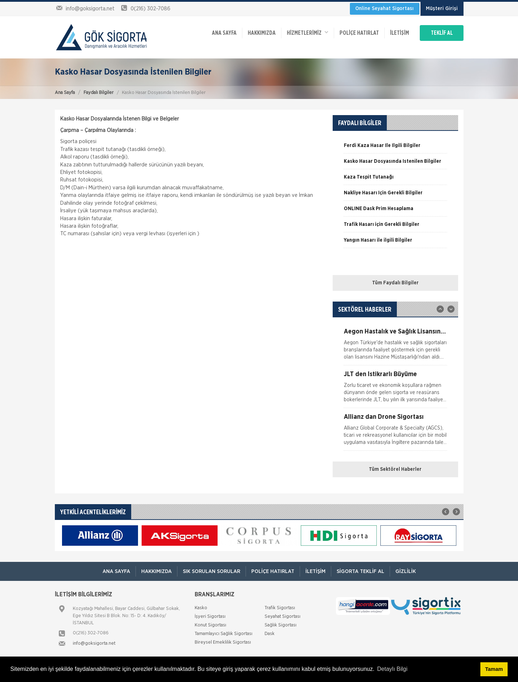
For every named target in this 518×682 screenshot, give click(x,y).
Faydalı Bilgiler (99, 92)
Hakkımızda (262, 33)
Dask (270, 633)
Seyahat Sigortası (282, 616)
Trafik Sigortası (280, 608)
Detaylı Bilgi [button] (392, 669)
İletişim (399, 33)
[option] (395, 148)
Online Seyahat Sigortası (384, 8)
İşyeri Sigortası (210, 616)
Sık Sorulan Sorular (211, 571)
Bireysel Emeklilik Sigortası (223, 642)
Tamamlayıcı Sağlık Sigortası (223, 633)
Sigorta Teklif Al (360, 571)
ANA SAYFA (224, 33)
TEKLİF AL (442, 33)
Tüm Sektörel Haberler (395, 469)
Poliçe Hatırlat (359, 33)
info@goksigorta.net (94, 643)
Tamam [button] (494, 669)
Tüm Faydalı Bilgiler (395, 282)
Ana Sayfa (65, 92)
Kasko (201, 608)
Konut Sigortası (210, 625)
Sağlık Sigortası (280, 625)
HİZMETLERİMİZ (307, 32)
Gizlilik (405, 571)
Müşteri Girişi (442, 8)
